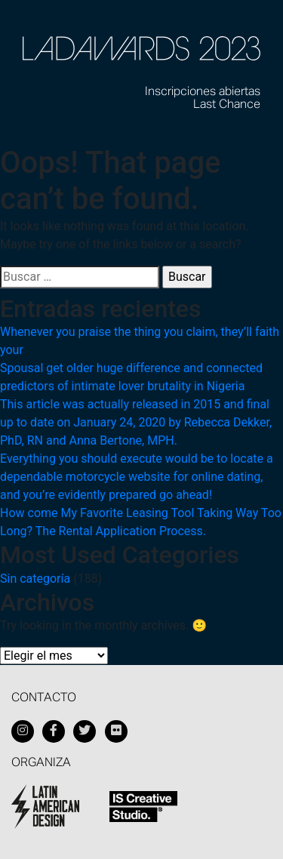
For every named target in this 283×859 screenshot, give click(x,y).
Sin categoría (35, 578)
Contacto (43, 698)
